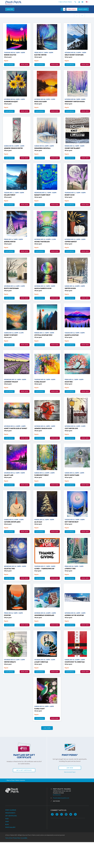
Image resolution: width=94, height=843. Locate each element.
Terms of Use (8, 839)
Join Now (70, 768)
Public (72, 9)
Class (10, 9)
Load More (47, 729)
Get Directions (57, 795)
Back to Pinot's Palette (65, 2)
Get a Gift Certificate (24, 771)
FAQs (7, 819)
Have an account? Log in (70, 772)
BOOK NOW (24, 65)
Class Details (9, 65)
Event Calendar (10, 811)
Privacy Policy (16, 839)
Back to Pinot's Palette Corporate (16, 781)
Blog (7, 825)
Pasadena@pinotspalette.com (61, 798)
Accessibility (24, 839)
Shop (7, 822)
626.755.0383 (56, 802)
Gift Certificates (11, 816)
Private (82, 9)
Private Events (10, 814)
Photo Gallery (10, 828)
